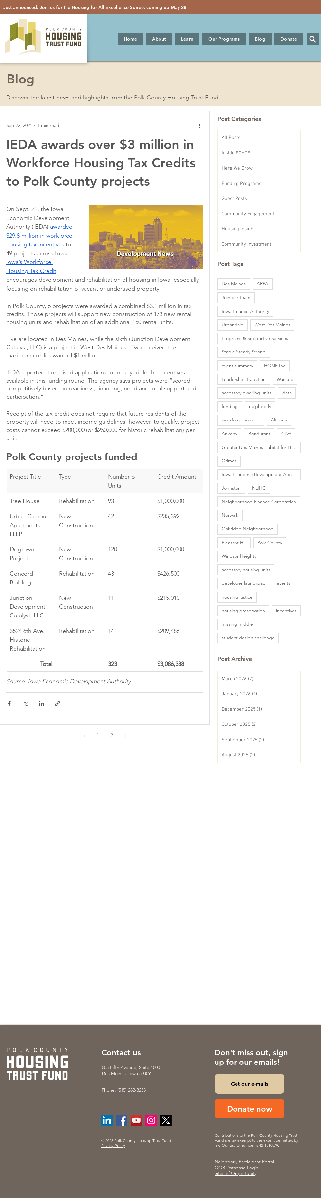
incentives (286, 611)
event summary (237, 365)
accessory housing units (246, 570)
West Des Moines (272, 325)
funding (230, 406)
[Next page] (125, 736)
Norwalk (230, 515)
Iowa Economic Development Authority (261, 474)
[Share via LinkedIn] (41, 703)
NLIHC (259, 488)
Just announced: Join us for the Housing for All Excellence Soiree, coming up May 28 (94, 7)
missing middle (237, 624)
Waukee (285, 379)
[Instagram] (151, 1120)
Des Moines (234, 284)
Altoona (279, 420)
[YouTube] (136, 1120)
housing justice (237, 597)
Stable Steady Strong (244, 352)
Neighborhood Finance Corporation (259, 502)
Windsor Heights (239, 556)
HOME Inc (274, 365)
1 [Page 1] (98, 735)
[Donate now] (249, 1108)
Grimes (229, 461)
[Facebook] (121, 1120)
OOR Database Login (236, 1168)
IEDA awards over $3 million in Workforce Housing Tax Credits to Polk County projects (101, 162)
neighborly (260, 406)
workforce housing (241, 420)
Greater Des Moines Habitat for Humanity (261, 447)
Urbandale (232, 325)
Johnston (231, 488)
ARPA (262, 284)
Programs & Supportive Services (255, 338)
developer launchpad (244, 583)
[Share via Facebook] (9, 703)
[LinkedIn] (107, 1120)
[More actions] (199, 125)
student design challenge (248, 638)
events (283, 583)
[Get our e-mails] (249, 1084)
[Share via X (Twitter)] (25, 703)
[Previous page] (84, 736)
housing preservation (243, 611)
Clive (286, 434)
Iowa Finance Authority (245, 311)
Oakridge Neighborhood (248, 529)
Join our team (236, 297)
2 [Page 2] (111, 735)
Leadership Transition (244, 379)
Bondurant (259, 434)
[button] (159, 39)
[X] (166, 1120)
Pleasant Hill (234, 542)
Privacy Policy (113, 1145)
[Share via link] (57, 703)
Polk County (269, 542)
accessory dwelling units (246, 393)
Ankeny (229, 434)
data (287, 393)
